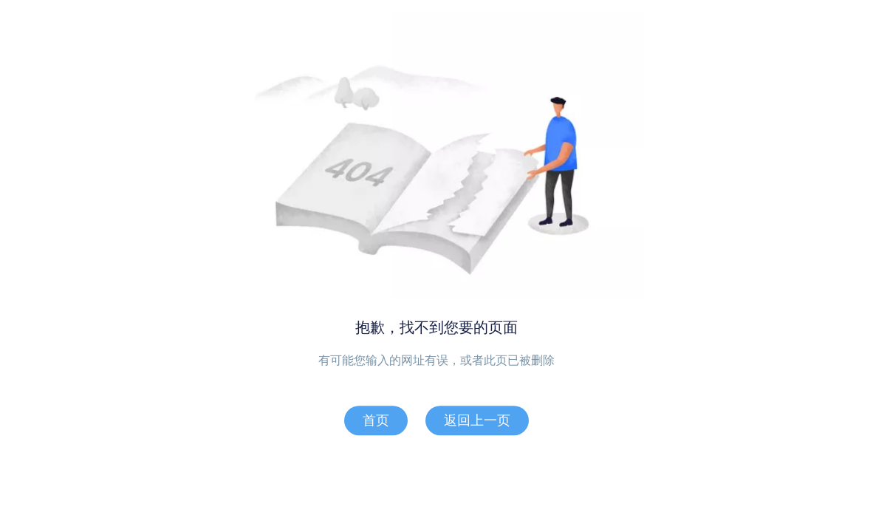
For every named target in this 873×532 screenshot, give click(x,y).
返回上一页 (477, 420)
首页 (376, 420)
